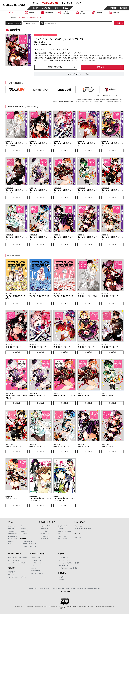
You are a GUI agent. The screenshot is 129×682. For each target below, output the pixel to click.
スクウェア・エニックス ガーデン (17, 577)
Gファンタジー (44, 531)
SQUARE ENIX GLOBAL (93, 588)
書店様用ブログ (33, 588)
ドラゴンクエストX (26, 541)
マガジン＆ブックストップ (47, 526)
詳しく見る (16, 150)
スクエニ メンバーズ (13, 560)
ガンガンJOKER (44, 533)
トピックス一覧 (63, 558)
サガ (32, 565)
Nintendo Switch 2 (13, 533)
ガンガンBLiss (62, 536)
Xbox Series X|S (12, 539)
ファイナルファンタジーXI (28, 546)
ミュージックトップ (80, 526)
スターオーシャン (36, 568)
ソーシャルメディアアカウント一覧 (69, 563)
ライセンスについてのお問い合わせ (69, 568)
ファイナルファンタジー (38, 560)
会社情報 (61, 577)
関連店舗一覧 (11, 572)
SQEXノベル (61, 533)
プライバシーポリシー (58, 588)
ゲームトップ (11, 526)
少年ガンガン (44, 528)
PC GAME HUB (35, 570)
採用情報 (61, 579)
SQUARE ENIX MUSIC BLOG (83, 528)
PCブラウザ (24, 531)
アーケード (24, 533)
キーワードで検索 (13, 23)
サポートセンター (70, 588)
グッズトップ (78, 537)
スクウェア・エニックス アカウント (17, 563)
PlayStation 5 (11, 528)
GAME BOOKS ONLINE (64, 531)
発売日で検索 (30, 23)
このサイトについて (44, 588)
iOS (22, 526)
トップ (7, 17)
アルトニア (11, 574)
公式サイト (101, 67)
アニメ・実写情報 (62, 539)
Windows (10, 544)
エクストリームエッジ (37, 573)
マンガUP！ (61, 528)
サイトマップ (81, 588)
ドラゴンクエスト (36, 558)
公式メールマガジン (64, 565)
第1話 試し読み (55, 67)
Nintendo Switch (12, 536)
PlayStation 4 (11, 531)
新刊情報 (13, 17)
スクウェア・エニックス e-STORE (17, 558)
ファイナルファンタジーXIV (28, 543)
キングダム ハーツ (36, 563)
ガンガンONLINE (62, 526)
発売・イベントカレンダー (66, 560)
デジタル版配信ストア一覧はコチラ (112, 95)
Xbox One (11, 541)
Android (23, 528)
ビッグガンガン (44, 539)
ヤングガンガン (44, 536)
